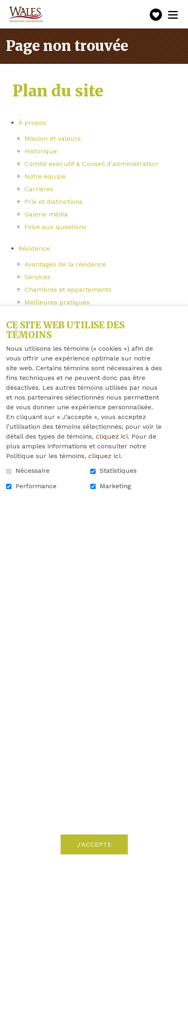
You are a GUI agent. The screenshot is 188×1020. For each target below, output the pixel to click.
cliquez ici (112, 436)
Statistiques (118, 470)
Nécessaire (32, 470)
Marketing (115, 486)
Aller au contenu (6, 6)
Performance (36, 486)
